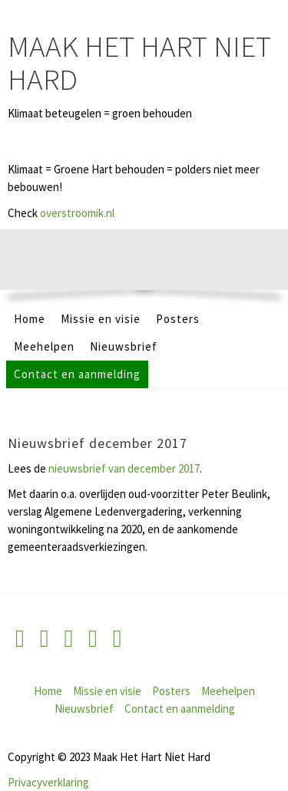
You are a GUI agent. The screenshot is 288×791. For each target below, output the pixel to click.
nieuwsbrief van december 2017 (124, 468)
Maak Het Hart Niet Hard (139, 63)
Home (29, 318)
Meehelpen (44, 346)
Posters (178, 318)
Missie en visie (101, 318)
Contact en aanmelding (77, 374)
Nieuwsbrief (123, 346)
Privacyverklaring (48, 782)
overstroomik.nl (77, 213)
